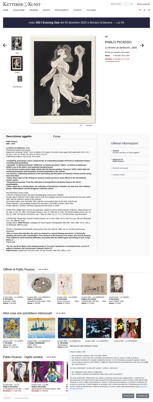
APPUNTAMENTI (62, 10)
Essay (56, 136)
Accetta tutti (143, 396)
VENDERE (33, 10)
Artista (46, 10)
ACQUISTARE (19, 10)
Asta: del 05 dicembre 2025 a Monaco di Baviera (71, 22)
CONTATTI (77, 10)
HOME (5, 10)
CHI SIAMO (91, 10)
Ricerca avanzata (143, 4)
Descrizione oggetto (19, 136)
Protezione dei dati (21, 398)
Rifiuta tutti (128, 396)
